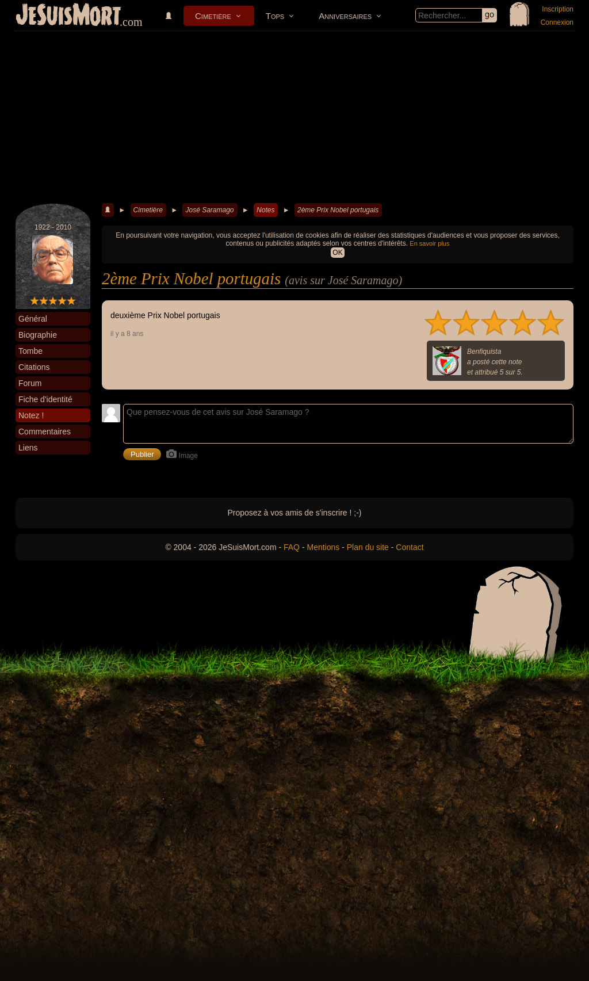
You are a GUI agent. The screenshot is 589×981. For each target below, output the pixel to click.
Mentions (323, 547)
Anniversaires (345, 16)
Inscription (557, 9)
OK (337, 253)
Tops (275, 16)
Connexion (557, 22)
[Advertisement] (294, 117)
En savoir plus (429, 243)
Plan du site (368, 547)
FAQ (292, 547)
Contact (409, 547)
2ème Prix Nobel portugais (337, 210)
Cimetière (213, 16)
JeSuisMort (68, 16)
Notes (265, 210)
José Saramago (209, 210)
